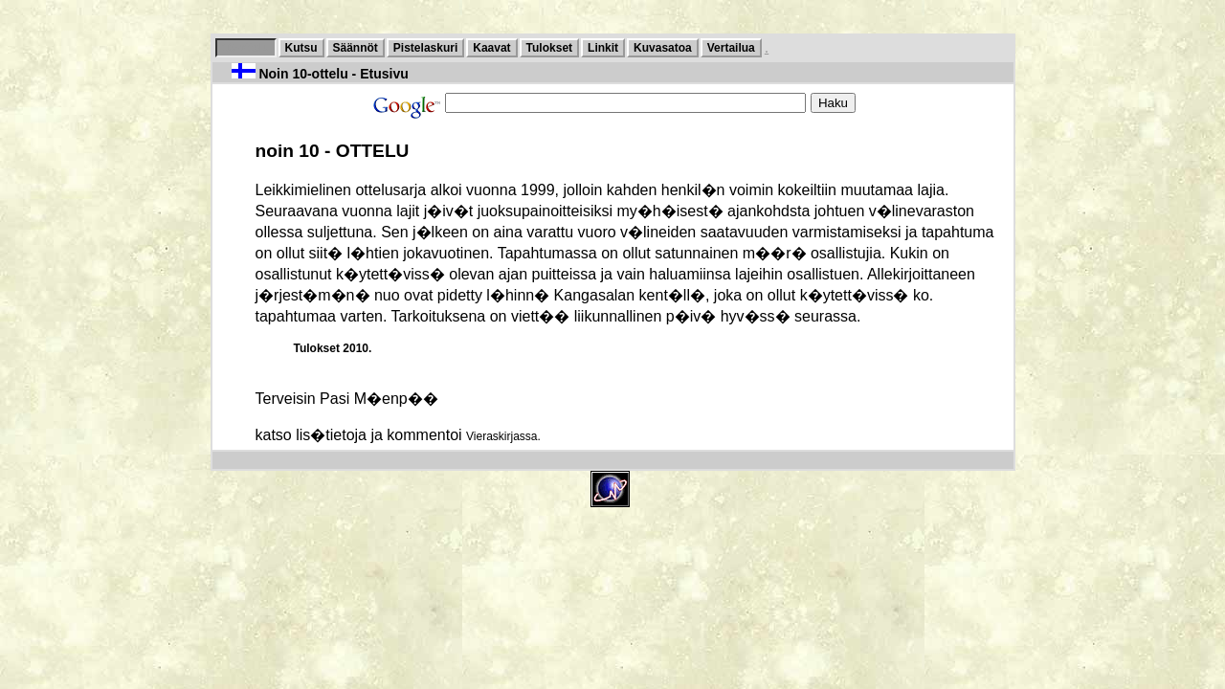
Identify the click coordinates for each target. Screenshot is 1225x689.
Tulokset (549, 48)
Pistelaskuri (425, 48)
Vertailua (731, 48)
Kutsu (301, 48)
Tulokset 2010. (333, 348)
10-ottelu (246, 48)
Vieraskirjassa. (503, 436)
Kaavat (491, 48)
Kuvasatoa (663, 48)
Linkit (603, 48)
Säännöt (355, 48)
